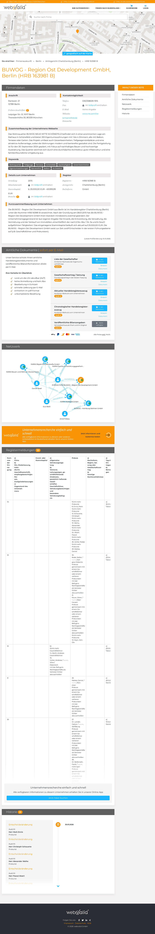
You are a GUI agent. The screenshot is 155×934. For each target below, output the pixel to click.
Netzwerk (126, 104)
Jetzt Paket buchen (58, 798)
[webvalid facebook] (79, 920)
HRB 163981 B (91, 61)
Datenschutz (80, 923)
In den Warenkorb (100, 261)
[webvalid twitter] (83, 920)
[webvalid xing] (90, 920)
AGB (89, 923)
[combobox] (77, 17)
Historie (125, 113)
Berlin (38, 61)
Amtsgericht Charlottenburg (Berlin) (63, 61)
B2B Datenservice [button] (80, 8)
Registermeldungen (132, 109)
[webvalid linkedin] (86, 920)
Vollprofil (92, 105)
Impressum (69, 923)
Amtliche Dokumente (132, 99)
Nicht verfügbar (99, 324)
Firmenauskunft (24, 61)
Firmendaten (128, 95)
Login (145, 7)
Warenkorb (131, 7)
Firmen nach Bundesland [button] (107, 8)
